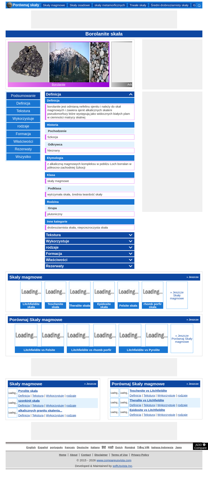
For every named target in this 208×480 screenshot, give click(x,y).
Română (130, 447)
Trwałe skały (138, 5)
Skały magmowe (54, 5)
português (56, 447)
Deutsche (83, 447)
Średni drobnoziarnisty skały (170, 5)
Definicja (23, 103)
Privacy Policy (140, 454)
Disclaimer (101, 454)
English (31, 447)
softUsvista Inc (122, 466)
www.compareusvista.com (114, 460)
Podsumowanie (23, 96)
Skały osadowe (80, 5)
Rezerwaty (23, 149)
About (74, 454)
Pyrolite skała (28, 391)
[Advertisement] (104, 19)
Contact (86, 454)
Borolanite (58, 84)
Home (62, 454)
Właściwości (23, 141)
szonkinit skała (29, 400)
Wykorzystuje (23, 119)
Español (43, 447)
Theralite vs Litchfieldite (147, 400)
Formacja (23, 134)
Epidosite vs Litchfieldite (147, 410)
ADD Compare (200, 446)
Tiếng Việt (143, 447)
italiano (95, 447)
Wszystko (23, 157)
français (70, 447)
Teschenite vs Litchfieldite (148, 390)
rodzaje (23, 126)
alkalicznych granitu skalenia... (40, 410)
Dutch (119, 447)
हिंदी (104, 447)
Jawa (178, 447)
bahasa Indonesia (162, 447)
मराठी (110, 447)
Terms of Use (119, 454)
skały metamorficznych (109, 5)
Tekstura (23, 111)
